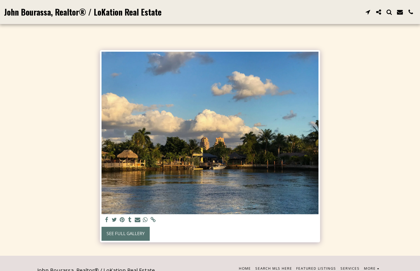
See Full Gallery (126, 233)
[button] (368, 12)
